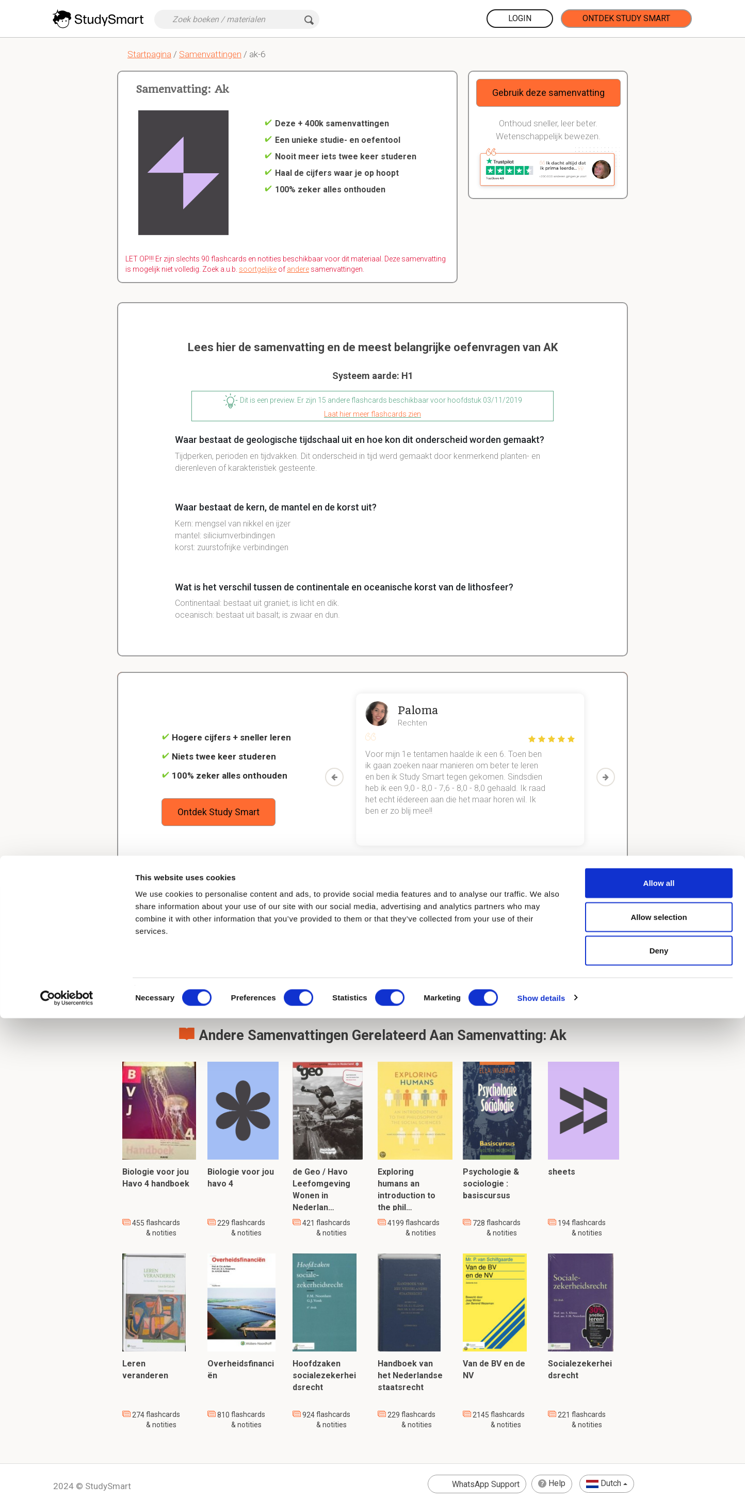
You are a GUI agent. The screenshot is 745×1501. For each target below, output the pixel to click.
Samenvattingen (210, 54)
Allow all (659, 1365)
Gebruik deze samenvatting (548, 92)
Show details (541, 1480)
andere (298, 269)
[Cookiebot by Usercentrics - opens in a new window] (67, 1481)
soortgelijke (258, 269)
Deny (659, 1433)
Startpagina (149, 54)
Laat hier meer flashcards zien (372, 414)
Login (519, 18)
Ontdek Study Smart (626, 18)
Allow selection (658, 1399)
